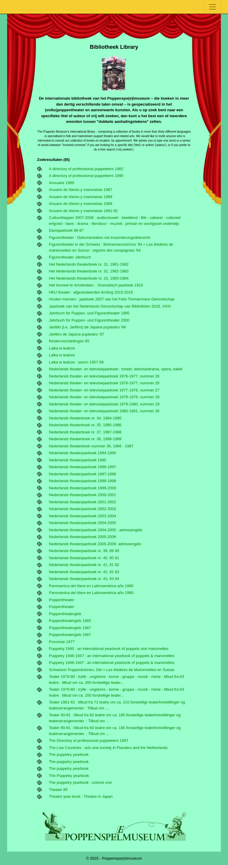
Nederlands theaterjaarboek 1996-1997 (82, 467)
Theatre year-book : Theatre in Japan (81, 796)
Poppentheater (61, 600)
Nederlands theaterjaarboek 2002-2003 (82, 509)
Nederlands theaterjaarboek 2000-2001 (82, 495)
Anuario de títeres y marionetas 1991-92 (83, 211)
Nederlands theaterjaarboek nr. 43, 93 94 (84, 578)
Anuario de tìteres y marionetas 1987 (80, 189)
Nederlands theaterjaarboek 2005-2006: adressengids (95, 544)
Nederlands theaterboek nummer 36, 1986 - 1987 (91, 446)
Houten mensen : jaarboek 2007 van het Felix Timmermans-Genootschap (112, 299)
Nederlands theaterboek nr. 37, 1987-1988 (85, 432)
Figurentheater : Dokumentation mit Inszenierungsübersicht (99, 237)
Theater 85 (58, 789)
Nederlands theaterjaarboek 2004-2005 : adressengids (95, 530)
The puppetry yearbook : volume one (80, 782)
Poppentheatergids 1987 (70, 628)
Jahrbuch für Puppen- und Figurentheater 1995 (89, 313)
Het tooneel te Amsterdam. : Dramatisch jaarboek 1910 (96, 285)
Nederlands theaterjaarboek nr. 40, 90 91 (84, 558)
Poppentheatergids (65, 614)
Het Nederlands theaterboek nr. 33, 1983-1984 (89, 278)
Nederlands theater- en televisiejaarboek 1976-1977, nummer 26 (104, 376)
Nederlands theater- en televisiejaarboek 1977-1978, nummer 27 (104, 390)
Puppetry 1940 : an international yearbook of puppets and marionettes (109, 648)
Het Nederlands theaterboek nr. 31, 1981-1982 (89, 264)
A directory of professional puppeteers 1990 (86, 175)
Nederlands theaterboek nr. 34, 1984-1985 (85, 418)
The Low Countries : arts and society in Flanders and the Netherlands (108, 747)
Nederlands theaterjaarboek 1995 (77, 460)
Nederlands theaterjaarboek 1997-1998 (82, 474)
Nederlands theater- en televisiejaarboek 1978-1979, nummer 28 (104, 397)
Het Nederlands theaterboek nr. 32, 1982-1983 (89, 271)
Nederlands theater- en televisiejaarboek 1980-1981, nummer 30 (104, 411)
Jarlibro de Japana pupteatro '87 (76, 334)
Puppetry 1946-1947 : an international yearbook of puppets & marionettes (112, 656)
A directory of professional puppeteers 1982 (86, 169)
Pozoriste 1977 (62, 642)
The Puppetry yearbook (69, 775)
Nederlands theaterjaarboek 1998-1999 (82, 481)
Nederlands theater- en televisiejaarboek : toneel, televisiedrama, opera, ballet (116, 369)
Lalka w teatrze (62, 348)
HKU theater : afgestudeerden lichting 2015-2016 (91, 292)
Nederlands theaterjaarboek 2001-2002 (82, 502)
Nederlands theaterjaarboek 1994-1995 (82, 453)
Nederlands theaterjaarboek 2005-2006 (82, 537)
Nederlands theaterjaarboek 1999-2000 (82, 488)
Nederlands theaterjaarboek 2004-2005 (82, 523)
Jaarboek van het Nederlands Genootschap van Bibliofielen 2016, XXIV (110, 306)
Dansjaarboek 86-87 (66, 230)
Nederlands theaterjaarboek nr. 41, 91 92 (84, 564)
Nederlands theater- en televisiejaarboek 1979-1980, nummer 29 (104, 404)
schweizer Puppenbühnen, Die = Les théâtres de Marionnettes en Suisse (111, 669)
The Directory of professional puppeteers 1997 (88, 740)
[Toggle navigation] (212, 7)
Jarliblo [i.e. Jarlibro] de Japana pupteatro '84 (87, 327)
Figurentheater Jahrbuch (70, 257)
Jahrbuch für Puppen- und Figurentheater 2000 (89, 320)
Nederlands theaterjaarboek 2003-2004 (82, 516)
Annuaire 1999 (61, 183)
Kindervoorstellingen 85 (69, 341)
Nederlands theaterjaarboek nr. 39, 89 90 (84, 551)
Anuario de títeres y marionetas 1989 (80, 197)
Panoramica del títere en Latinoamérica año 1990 (91, 586)
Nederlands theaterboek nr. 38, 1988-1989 (85, 439)
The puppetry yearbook (69, 754)
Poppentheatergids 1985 (70, 620)
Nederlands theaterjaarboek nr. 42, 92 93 (84, 572)
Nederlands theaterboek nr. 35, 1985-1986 (85, 425)
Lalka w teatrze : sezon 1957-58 (76, 362)
